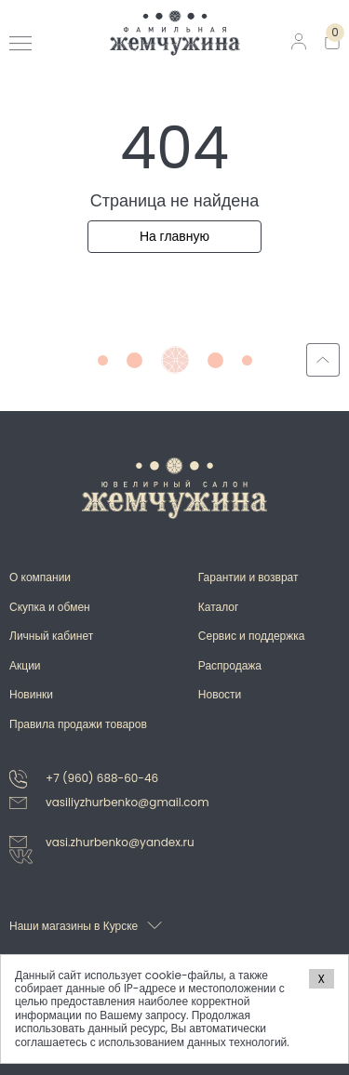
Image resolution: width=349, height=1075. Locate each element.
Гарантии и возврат (248, 577)
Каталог (218, 607)
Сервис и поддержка (251, 636)
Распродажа (230, 665)
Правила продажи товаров (78, 724)
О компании (40, 577)
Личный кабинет (51, 636)
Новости (219, 694)
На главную (174, 236)
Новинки (31, 694)
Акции (25, 665)
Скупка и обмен (49, 607)
